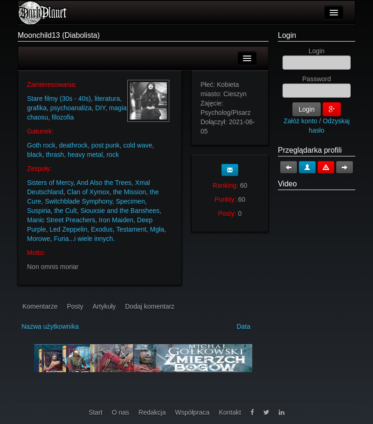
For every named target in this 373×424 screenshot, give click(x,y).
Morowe (38, 238)
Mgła (157, 229)
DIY (100, 108)
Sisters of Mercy (50, 182)
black (34, 154)
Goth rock (41, 145)
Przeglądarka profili (310, 150)
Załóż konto (300, 121)
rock (112, 154)
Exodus (102, 229)
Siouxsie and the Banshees (119, 210)
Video (287, 184)
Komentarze (39, 306)
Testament (131, 229)
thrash (55, 154)
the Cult (65, 210)
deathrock (73, 145)
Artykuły (104, 306)
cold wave (137, 145)
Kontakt (230, 412)
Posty (75, 306)
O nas (120, 412)
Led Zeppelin (68, 229)
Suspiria (39, 210)
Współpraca (192, 412)
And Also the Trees (103, 182)
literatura (107, 98)
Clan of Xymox (88, 192)
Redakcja (152, 412)
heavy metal (85, 154)
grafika (37, 108)
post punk (105, 145)
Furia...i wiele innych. (84, 238)
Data (243, 326)
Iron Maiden (116, 220)
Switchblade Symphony (78, 201)
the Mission (129, 192)
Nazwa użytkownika (50, 326)
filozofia (63, 117)
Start (96, 412)
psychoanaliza (71, 108)
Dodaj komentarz (149, 306)
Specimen (130, 201)
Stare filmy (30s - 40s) (59, 98)
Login (287, 35)
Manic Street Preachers (61, 220)
